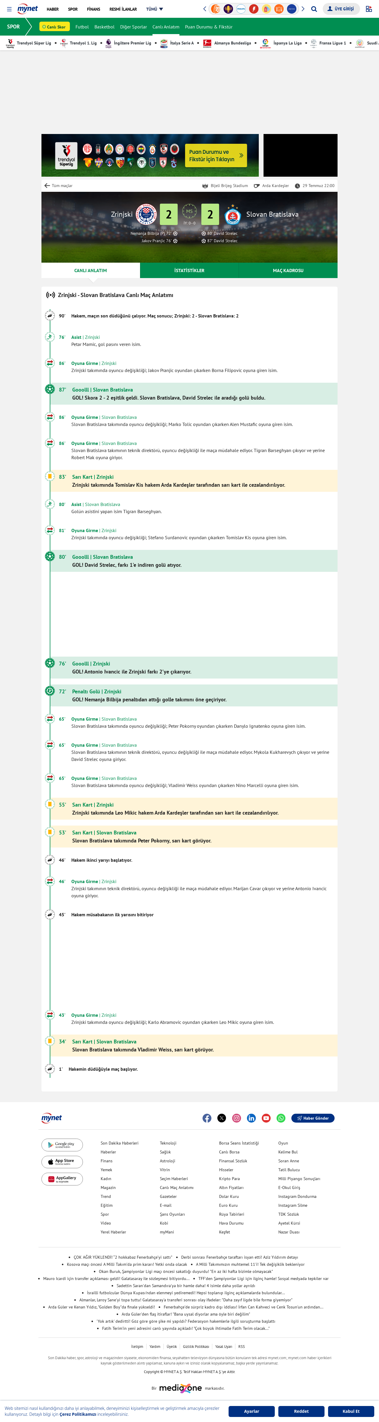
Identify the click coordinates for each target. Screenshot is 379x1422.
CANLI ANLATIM (90, 270)
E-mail (165, 1205)
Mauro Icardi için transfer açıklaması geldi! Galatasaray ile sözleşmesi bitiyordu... (116, 1278)
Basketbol (104, 27)
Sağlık (165, 1152)
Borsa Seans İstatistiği (239, 1143)
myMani (167, 1232)
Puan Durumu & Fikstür (208, 27)
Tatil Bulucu (289, 1169)
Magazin (108, 1187)
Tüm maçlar (62, 185)
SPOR (13, 26)
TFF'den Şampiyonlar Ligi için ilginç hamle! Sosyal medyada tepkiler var (263, 1278)
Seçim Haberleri (174, 1178)
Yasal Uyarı (223, 1346)
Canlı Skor (56, 27)
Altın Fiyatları (231, 1187)
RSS (241, 1346)
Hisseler (226, 1169)
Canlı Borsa (229, 1152)
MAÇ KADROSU (288, 270)
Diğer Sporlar (133, 27)
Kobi (164, 1223)
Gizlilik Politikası (196, 1346)
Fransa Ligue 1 (328, 43)
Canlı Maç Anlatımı (177, 1187)
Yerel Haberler (113, 1232)
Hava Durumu (231, 1223)
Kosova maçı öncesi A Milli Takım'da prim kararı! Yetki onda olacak (127, 1264)
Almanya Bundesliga (227, 43)
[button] (9, 9)
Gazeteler (168, 1196)
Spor (105, 1214)
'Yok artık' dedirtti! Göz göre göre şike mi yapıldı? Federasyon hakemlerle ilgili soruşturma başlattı (186, 1321)
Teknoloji (168, 1143)
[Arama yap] (314, 8)
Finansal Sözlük (233, 1161)
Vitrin (165, 1169)
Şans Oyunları (172, 1214)
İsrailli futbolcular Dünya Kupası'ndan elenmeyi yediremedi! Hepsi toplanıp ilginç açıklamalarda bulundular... (186, 1292)
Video (106, 1223)
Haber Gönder (313, 1118)
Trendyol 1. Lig (78, 43)
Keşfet (224, 1232)
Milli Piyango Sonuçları (299, 1178)
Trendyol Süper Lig (28, 43)
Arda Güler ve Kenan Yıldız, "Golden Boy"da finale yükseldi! (101, 1307)
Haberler (108, 1152)
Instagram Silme (292, 1205)
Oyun (283, 1143)
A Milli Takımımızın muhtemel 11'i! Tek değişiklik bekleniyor (250, 1264)
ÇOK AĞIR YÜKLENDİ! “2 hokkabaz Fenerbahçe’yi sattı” (123, 1257)
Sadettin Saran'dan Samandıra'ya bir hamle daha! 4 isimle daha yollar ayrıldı (186, 1285)
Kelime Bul (288, 1152)
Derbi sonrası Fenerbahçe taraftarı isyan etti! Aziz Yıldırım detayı (239, 1257)
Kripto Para (229, 1178)
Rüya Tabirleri (231, 1214)
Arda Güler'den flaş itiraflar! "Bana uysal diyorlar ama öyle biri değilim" (186, 1314)
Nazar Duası (289, 1232)
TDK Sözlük (288, 1214)
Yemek (106, 1169)
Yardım (155, 1346)
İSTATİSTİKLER (189, 270)
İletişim (137, 1346)
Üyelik (172, 1346)
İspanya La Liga (281, 43)
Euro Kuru (228, 1205)
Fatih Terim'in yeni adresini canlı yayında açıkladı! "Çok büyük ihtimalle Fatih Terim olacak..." (186, 1328)
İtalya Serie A (177, 43)
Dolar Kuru (229, 1196)
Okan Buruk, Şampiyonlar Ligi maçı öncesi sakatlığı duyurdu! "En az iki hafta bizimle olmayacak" (186, 1271)
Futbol (82, 27)
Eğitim (107, 1205)
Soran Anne (288, 1161)
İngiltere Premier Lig (128, 43)
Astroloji (167, 1161)
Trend (106, 1196)
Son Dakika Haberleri (120, 1143)
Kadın (106, 1178)
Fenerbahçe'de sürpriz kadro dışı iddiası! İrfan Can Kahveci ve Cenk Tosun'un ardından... (243, 1307)
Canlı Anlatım (165, 27)
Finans (107, 1161)
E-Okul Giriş (289, 1187)
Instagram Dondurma (297, 1196)
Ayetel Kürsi (289, 1223)
